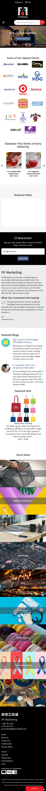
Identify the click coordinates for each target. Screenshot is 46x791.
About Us (4, 738)
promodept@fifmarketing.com (13, 729)
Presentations (7, 761)
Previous (2, 166)
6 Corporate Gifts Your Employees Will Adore (24, 366)
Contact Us (5, 741)
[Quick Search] (27, 22)
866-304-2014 (8, 724)
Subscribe (23, 258)
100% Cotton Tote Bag (23, 423)
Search (4, 752)
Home (3, 735)
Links (3, 764)
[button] (3, 37)
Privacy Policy (6, 747)
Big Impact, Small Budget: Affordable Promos (26, 341)
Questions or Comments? (11, 769)
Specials (4, 755)
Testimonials (6, 744)
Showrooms (6, 758)
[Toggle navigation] (3, 22)
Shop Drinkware (13, 39)
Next (44, 166)
